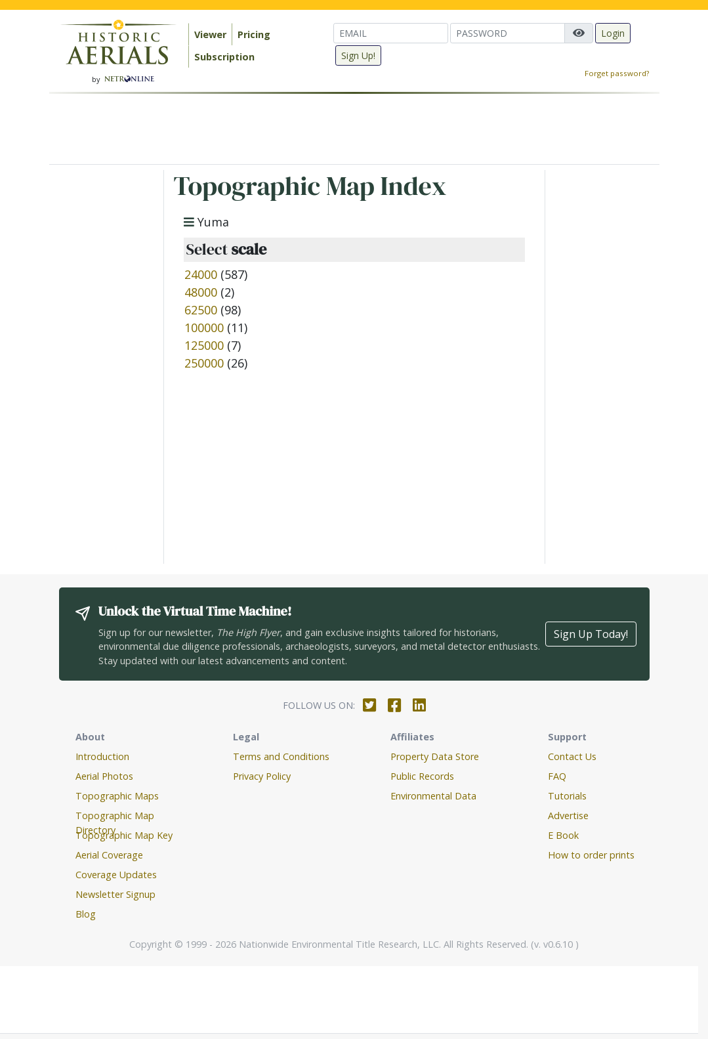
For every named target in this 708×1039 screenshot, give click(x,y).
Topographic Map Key (124, 835)
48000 (200, 292)
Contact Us (572, 756)
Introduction (102, 756)
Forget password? (617, 73)
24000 (200, 274)
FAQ (557, 776)
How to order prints (591, 855)
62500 (200, 310)
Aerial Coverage (109, 855)
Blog (85, 914)
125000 (204, 345)
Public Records (422, 776)
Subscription (224, 57)
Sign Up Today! (591, 634)
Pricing (254, 34)
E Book (563, 835)
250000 (204, 363)
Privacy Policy (262, 776)
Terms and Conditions (281, 756)
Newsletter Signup (115, 894)
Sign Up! (358, 55)
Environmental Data (433, 796)
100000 (204, 327)
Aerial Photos (104, 776)
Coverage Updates (116, 874)
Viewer (210, 34)
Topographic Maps (117, 796)
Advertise (568, 815)
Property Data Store (434, 756)
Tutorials (567, 796)
